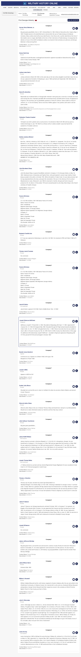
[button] (39, 27)
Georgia (34, 13)
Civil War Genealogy (25, 14)
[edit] (76, 28)
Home (20, 13)
